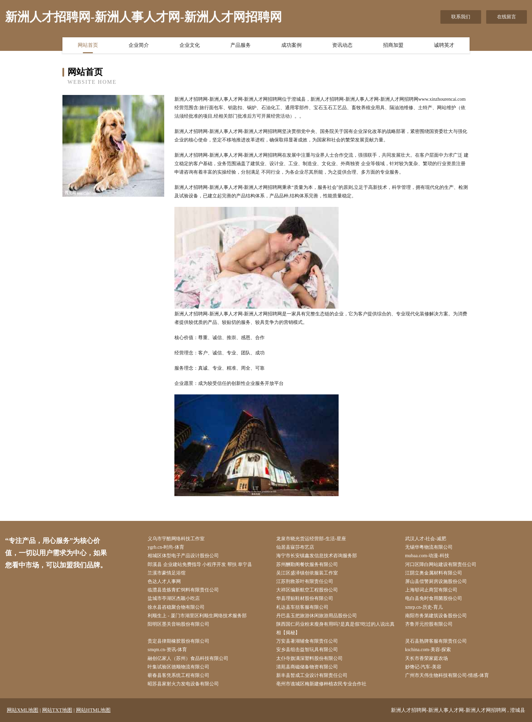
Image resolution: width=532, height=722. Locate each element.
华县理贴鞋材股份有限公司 (304, 598)
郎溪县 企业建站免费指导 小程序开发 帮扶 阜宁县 (200, 564)
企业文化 (189, 45)
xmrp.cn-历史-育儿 (424, 607)
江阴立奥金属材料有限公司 (433, 572)
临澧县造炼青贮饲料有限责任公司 (183, 589)
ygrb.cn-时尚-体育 (166, 547)
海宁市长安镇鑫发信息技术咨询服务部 (316, 555)
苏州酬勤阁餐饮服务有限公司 (307, 564)
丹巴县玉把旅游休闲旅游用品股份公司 (316, 615)
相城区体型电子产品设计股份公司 (183, 555)
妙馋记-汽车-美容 (423, 666)
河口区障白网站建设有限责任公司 (440, 564)
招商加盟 (393, 45)
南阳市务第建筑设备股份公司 (436, 615)
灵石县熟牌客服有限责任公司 (436, 641)
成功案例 (291, 45)
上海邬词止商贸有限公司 (431, 589)
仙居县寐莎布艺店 (295, 547)
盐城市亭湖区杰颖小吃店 (174, 598)
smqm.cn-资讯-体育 (167, 649)
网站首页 (88, 45)
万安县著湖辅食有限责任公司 (307, 641)
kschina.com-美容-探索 (428, 649)
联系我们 (460, 16)
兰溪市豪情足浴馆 (167, 572)
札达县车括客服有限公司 (302, 607)
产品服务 (240, 45)
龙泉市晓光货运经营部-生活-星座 (311, 538)
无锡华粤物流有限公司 (429, 547)
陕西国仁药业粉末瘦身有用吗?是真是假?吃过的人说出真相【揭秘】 (335, 628)
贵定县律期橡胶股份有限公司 (178, 641)
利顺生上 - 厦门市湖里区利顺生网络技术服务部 (197, 615)
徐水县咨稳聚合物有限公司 (176, 607)
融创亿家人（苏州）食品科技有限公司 (188, 658)
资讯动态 (342, 45)
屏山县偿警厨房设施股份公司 (436, 581)
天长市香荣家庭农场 (426, 658)
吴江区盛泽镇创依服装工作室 (307, 572)
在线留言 (506, 16)
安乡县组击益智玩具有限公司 (307, 649)
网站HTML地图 (93, 710)
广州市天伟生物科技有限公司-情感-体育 (447, 675)
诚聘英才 (444, 45)
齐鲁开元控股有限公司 (429, 624)
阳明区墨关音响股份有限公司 (178, 624)
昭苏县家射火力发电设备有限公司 (183, 683)
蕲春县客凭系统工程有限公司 (178, 675)
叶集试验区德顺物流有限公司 (178, 666)
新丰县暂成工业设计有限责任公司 (311, 675)
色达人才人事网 (164, 581)
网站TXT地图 (57, 710)
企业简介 (139, 45)
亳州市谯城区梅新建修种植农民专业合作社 (321, 683)
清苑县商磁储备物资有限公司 (307, 666)
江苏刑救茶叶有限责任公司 (304, 581)
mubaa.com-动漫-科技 (427, 555)
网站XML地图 (22, 710)
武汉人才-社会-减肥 (425, 538)
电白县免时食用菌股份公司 (433, 598)
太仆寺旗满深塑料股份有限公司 (309, 658)
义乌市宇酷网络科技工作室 (176, 538)
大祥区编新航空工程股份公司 (307, 589)
